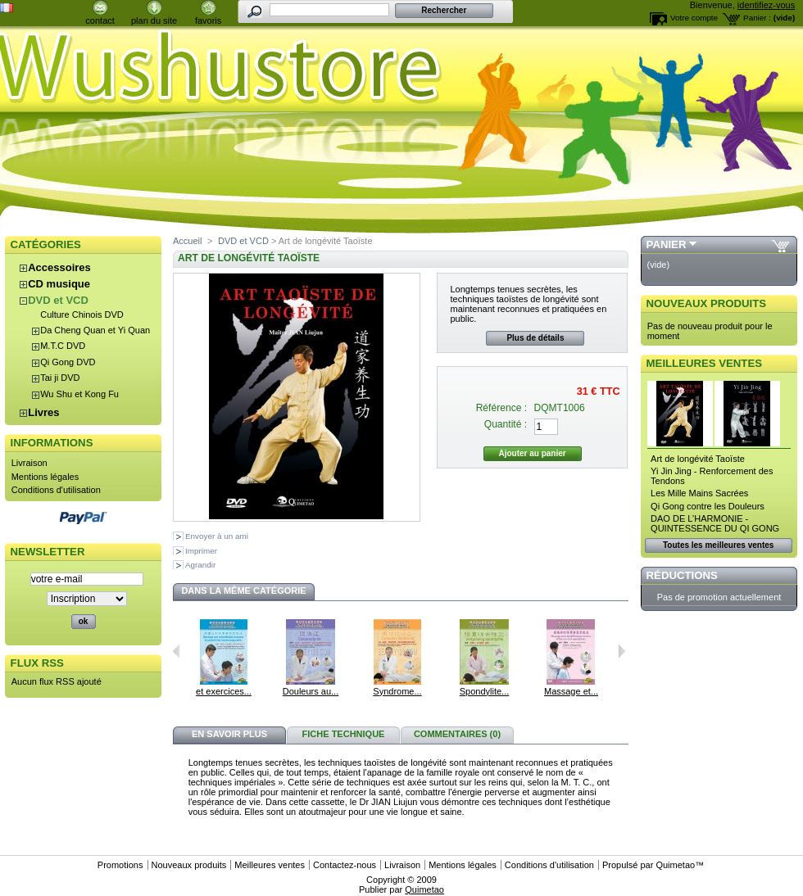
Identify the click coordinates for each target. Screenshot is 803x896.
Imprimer (201, 550)
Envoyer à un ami (216, 536)
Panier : (757, 17)
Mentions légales (45, 477)
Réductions (682, 575)
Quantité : (505, 424)
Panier (666, 244)
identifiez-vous (766, 5)
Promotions (120, 865)
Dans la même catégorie (243, 590)
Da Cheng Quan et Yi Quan (95, 330)
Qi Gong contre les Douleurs (707, 506)
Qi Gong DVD (67, 362)
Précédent (176, 651)
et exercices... (224, 691)
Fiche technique (343, 734)
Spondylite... (485, 691)
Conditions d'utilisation (56, 490)
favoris (208, 20)
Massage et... (571, 691)
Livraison (29, 463)
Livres (43, 412)
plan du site (154, 20)
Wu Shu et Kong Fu (79, 394)
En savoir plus (229, 734)
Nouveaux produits (706, 303)
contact (99, 20)
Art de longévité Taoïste (698, 459)
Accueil (187, 241)
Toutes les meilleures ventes (718, 545)
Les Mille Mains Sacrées (699, 493)
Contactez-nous (344, 865)
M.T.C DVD (62, 346)
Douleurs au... (310, 691)
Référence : (502, 408)
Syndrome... (397, 691)
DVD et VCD (58, 300)
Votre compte (694, 17)
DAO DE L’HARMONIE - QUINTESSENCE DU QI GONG (715, 523)
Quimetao (675, 865)
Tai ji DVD (59, 377)
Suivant (621, 651)
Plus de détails (535, 337)
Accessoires (59, 267)
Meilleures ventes (704, 363)
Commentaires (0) (457, 734)
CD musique (59, 284)
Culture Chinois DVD (81, 314)
